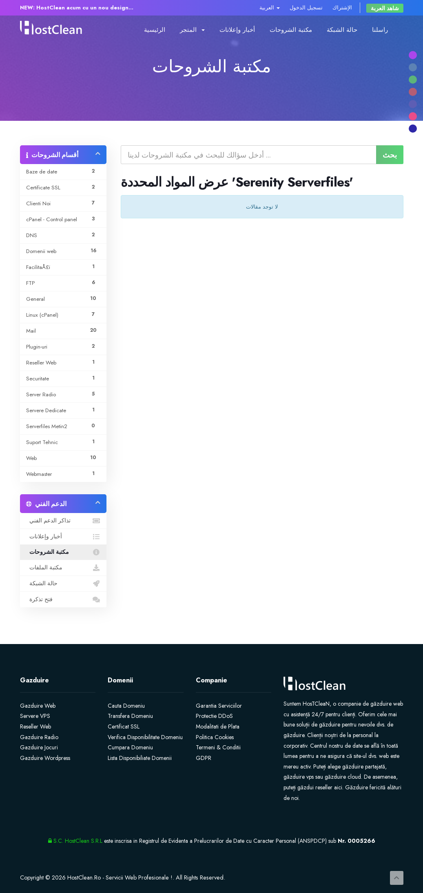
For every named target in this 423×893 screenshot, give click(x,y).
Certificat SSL (124, 726)
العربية (269, 7)
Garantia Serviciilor (219, 706)
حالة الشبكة (342, 29)
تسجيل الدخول (306, 7)
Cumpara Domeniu (130, 747)
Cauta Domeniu (126, 706)
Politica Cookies (215, 737)
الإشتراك (342, 7)
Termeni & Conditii (218, 747)
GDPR (203, 758)
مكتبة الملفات (63, 568)
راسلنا (380, 29)
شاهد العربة (385, 8)
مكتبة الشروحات (291, 29)
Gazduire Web (37, 706)
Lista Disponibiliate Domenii (140, 758)
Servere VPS (35, 716)
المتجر (192, 29)
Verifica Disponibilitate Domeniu (145, 737)
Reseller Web (35, 726)
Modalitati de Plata (217, 726)
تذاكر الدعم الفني (63, 521)
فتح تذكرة (63, 599)
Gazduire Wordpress (45, 758)
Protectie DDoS (214, 716)
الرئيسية (154, 29)
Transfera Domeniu (130, 716)
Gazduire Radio (39, 737)
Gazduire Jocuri (39, 747)
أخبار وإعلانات (237, 29)
